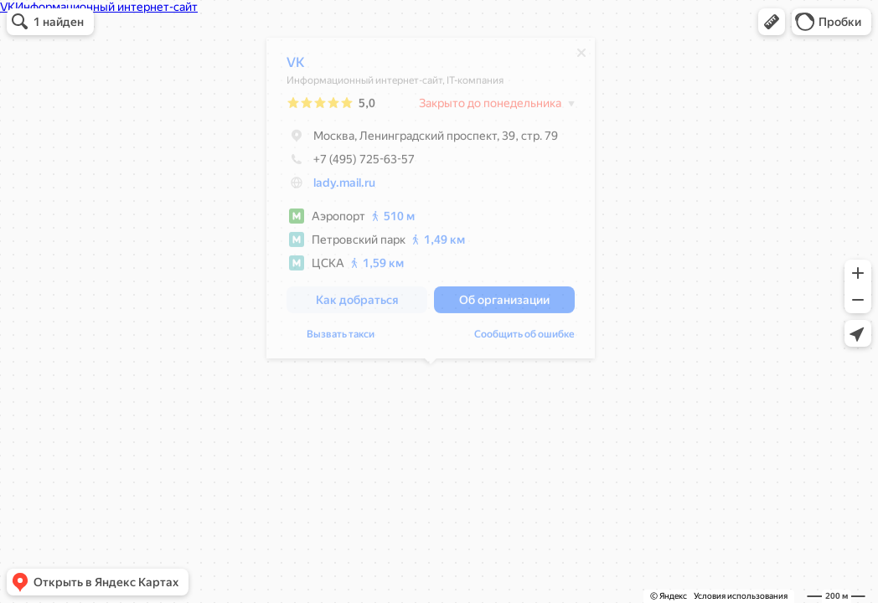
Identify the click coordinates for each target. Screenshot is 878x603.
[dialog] (430, 202)
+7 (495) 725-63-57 (351, 163)
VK (296, 67)
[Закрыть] (581, 57)
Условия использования (741, 595)
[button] (771, 21)
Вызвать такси (340, 338)
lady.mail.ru (344, 186)
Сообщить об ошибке (524, 338)
